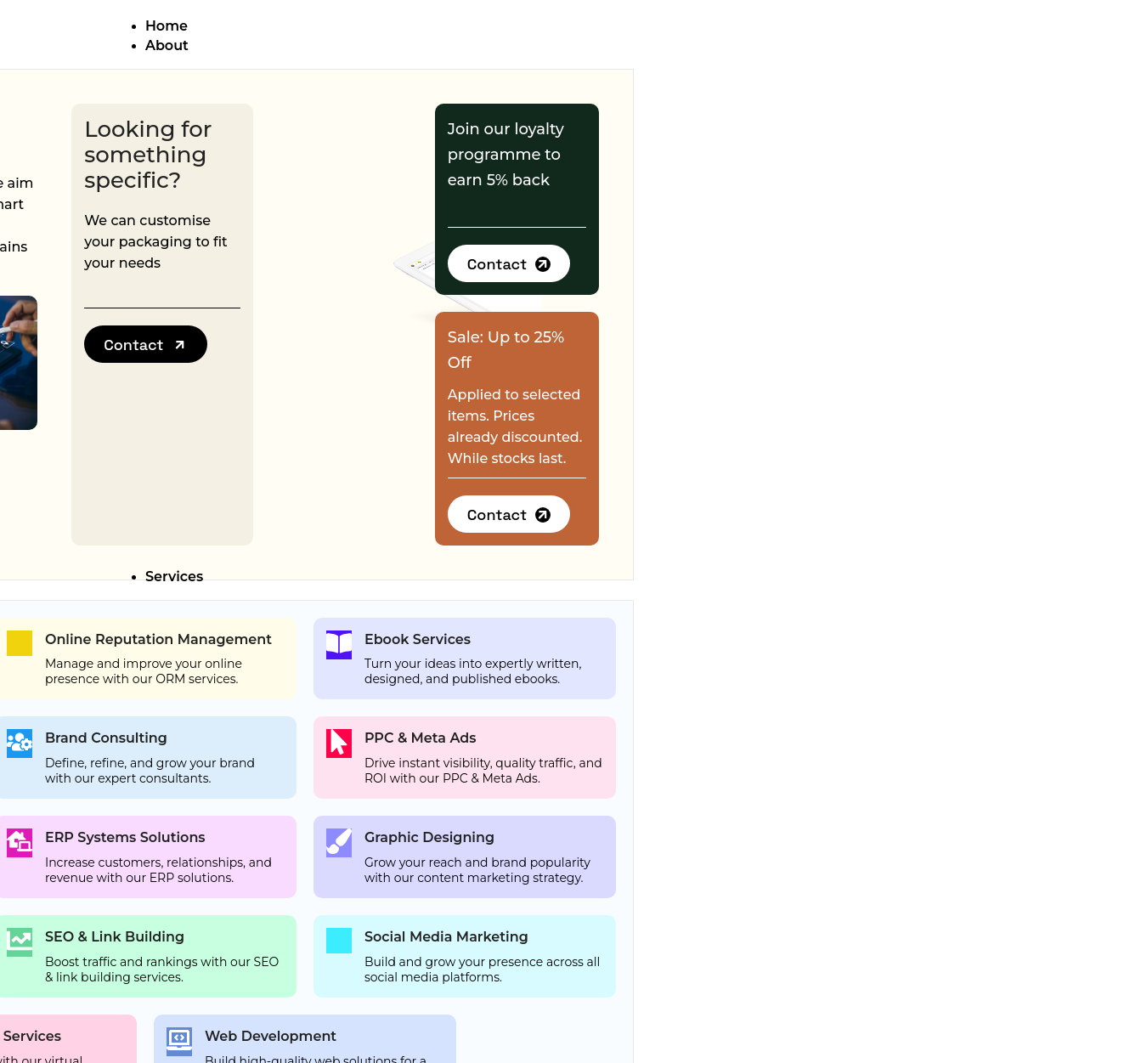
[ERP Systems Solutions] (19, 842)
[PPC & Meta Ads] (339, 743)
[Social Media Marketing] (339, 940)
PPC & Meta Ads (420, 738)
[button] (145, 344)
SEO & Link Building (114, 937)
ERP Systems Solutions (125, 837)
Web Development (270, 1036)
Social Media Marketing (446, 937)
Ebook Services (417, 639)
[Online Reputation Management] (19, 643)
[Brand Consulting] (19, 743)
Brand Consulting (106, 738)
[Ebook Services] (339, 644)
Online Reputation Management (158, 639)
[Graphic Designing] (339, 842)
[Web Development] (179, 1041)
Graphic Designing (429, 837)
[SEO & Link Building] (19, 942)
